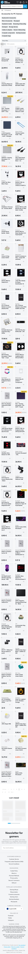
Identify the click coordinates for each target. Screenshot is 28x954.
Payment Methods (14, 875)
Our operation (22, 945)
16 (11, 789)
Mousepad (17, 20)
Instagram (11, 920)
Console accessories (14, 894)
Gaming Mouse (14, 889)
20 (21, 789)
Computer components (8, 32)
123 (8, 792)
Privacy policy (14, 878)
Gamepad (5, 26)
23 (5, 792)
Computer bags (6, 35)
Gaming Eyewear (21, 32)
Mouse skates (14, 892)
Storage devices (13, 26)
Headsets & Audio (7, 23)
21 (24, 789)
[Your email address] (14, 848)
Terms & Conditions (14, 864)
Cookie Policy (14, 870)
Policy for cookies (15, 946)
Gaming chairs (14, 896)
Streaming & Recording (19, 23)
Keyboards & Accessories (9, 17)
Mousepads (14, 901)
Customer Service (14, 859)
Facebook (10, 915)
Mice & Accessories (7, 20)
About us (14, 873)
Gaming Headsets (14, 899)
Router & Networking (19, 29)
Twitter (10, 918)
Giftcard (14, 882)
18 (16, 789)
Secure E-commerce (14, 880)
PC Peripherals (8, 10)
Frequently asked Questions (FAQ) (14, 861)
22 (2, 792)
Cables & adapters (7, 29)
